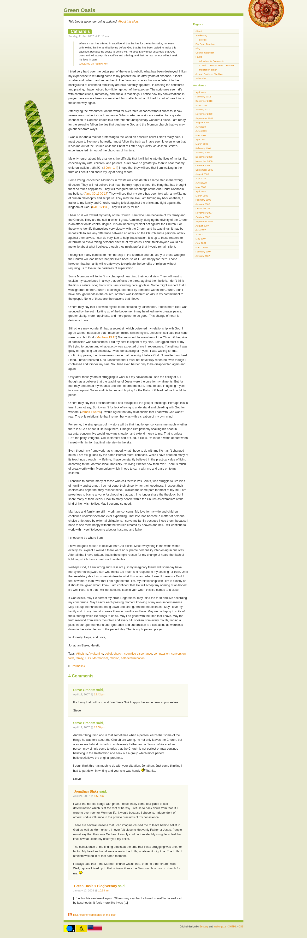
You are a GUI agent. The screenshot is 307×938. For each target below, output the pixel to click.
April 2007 (200, 243)
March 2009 (201, 144)
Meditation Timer (208, 69)
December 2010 (204, 101)
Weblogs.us (220, 926)
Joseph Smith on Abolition (209, 74)
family (79, 658)
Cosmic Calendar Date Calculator (217, 65)
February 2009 (203, 148)
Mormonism (100, 658)
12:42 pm (99, 694)
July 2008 (200, 178)
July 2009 (200, 126)
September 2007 (204, 221)
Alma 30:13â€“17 (95, 193)
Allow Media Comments (211, 61)
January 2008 (202, 204)
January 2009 (202, 152)
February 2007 (203, 251)
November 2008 (204, 161)
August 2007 (202, 225)
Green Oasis (79, 10)
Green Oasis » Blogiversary (95, 886)
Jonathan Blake (86, 791)
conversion (178, 653)
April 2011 (200, 92)
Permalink (78, 666)
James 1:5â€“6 (91, 412)
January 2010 (202, 109)
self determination (133, 658)
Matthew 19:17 (106, 337)
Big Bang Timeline (205, 44)
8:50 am (99, 796)
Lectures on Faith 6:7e (93, 63)
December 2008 (204, 156)
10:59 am (103, 890)
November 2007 (204, 212)
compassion (162, 653)
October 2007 (202, 217)
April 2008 (200, 191)
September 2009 (204, 118)
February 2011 (203, 96)
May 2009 (200, 135)
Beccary (204, 926)
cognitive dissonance (138, 653)
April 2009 (200, 139)
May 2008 (200, 187)
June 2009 (201, 131)
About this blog (128, 21)
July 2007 (200, 230)
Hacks (198, 56)
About (198, 31)
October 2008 (202, 165)
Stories (203, 39)
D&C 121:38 (100, 207)
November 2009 (204, 114)
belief (108, 653)
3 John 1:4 (110, 167)
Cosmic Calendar (204, 52)
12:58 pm (99, 727)
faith (71, 658)
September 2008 (204, 169)
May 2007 (200, 238)
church (117, 653)
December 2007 (204, 208)
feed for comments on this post (94, 914)
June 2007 (201, 234)
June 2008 (201, 182)
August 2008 (202, 174)
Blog (197, 48)
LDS (88, 658)
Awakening (96, 653)
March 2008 (201, 195)
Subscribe (200, 78)
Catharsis (80, 31)
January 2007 (202, 256)
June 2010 (201, 105)
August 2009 (202, 122)
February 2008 (203, 199)
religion (114, 658)
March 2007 (201, 247)
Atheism (81, 653)
